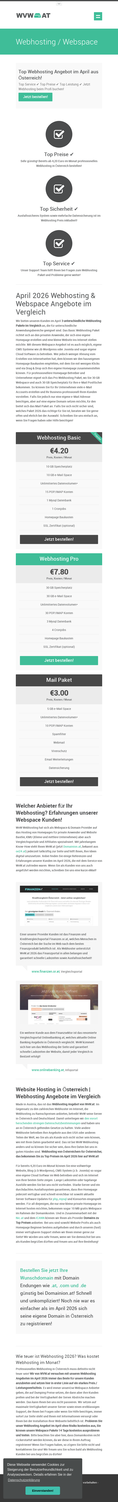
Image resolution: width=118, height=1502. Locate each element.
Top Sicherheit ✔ (59, 209)
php (55, 1199)
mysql (63, 1199)
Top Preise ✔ (59, 154)
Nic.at (20, 1218)
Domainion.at (72, 846)
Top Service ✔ (59, 264)
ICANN (40, 1218)
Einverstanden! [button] (42, 1490)
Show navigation (98, 16)
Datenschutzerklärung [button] (24, 1480)
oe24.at (21, 851)
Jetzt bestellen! (35, 97)
